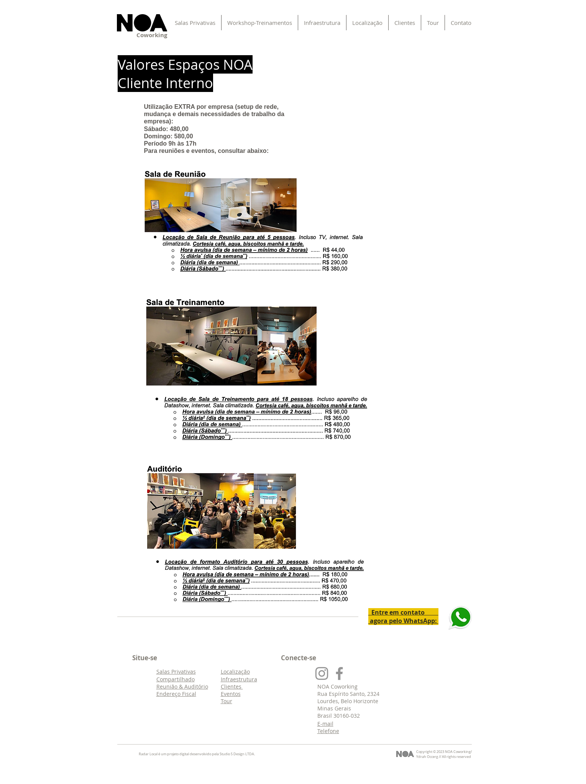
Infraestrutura (239, 679)
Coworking (151, 35)
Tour (226, 701)
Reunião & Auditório (182, 686)
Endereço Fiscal (176, 693)
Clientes (232, 686)
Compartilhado (175, 679)
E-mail (325, 723)
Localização (235, 671)
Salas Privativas (176, 671)
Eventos (231, 693)
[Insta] (321, 673)
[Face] (339, 673)
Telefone (328, 731)
